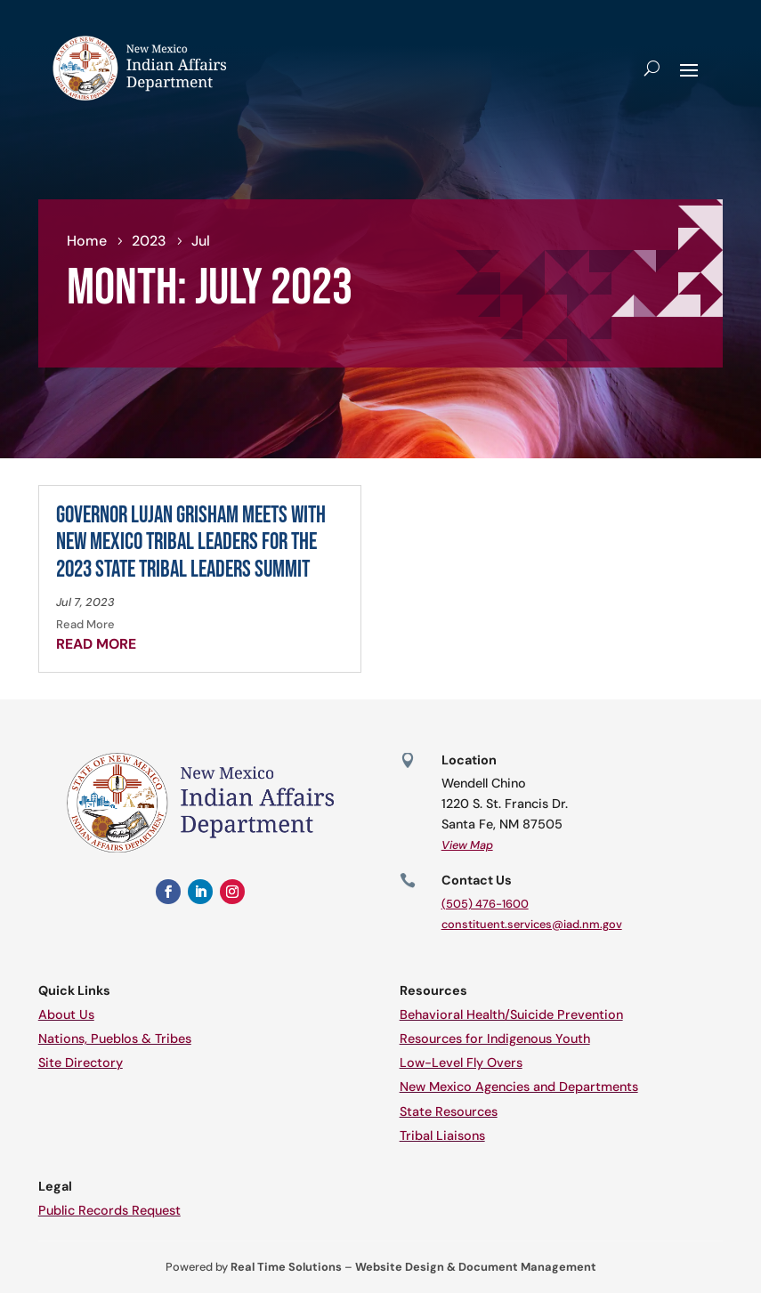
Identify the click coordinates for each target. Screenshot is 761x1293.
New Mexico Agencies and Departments (519, 1087)
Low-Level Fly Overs (461, 1063)
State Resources (449, 1111)
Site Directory (80, 1063)
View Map (467, 845)
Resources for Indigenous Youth (495, 1038)
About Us (66, 1014)
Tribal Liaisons (442, 1135)
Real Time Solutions (286, 1266)
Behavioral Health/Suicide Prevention (511, 1014)
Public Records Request (109, 1210)
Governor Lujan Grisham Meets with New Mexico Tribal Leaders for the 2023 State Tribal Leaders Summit (191, 543)
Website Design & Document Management (475, 1266)
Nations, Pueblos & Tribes (114, 1038)
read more (96, 643)
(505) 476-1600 (485, 903)
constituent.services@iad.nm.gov (531, 924)
